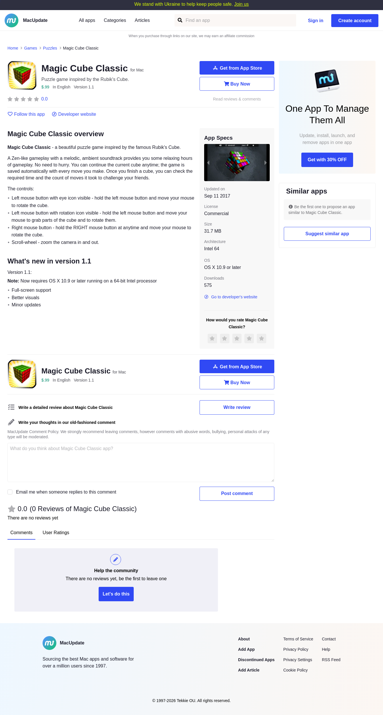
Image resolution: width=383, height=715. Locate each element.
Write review (236, 407)
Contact (329, 639)
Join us (241, 4)
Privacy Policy (295, 649)
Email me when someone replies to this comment (66, 492)
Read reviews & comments (237, 99)
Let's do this (116, 594)
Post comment (237, 493)
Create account (354, 21)
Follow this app (26, 114)
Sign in (315, 21)
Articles (142, 20)
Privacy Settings (297, 659)
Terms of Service (298, 639)
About (244, 639)
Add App (246, 649)
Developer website (74, 114)
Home (12, 48)
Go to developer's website (230, 296)
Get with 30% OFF (327, 160)
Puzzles (50, 48)
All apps (87, 20)
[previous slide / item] (208, 162)
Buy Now (237, 84)
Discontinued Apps (256, 659)
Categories (115, 20)
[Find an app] (179, 20)
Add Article (248, 670)
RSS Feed (331, 659)
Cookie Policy (295, 670)
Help (326, 649)
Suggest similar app (327, 234)
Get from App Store (237, 68)
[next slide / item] (266, 162)
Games (30, 48)
